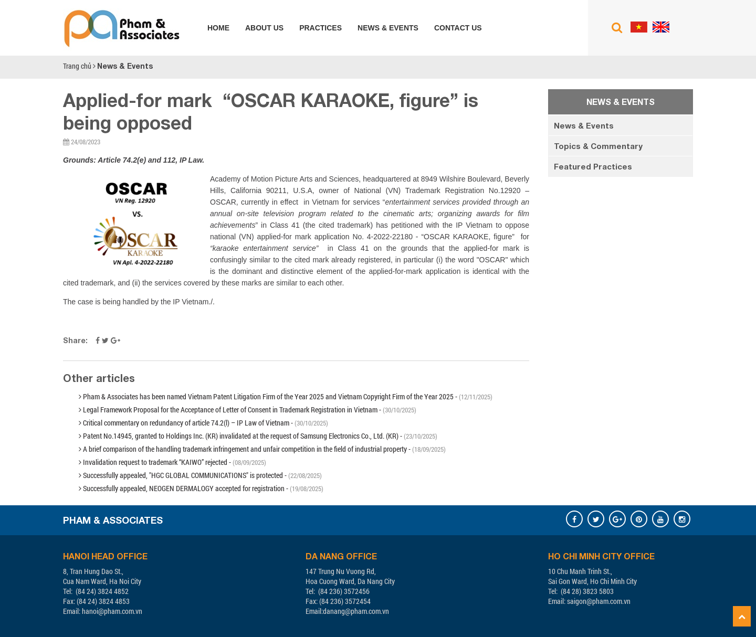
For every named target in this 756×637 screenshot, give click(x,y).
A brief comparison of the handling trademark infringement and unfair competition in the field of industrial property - (262, 449)
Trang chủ (77, 66)
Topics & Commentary (598, 146)
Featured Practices (593, 166)
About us (264, 28)
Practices (320, 28)
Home (218, 28)
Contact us (458, 28)
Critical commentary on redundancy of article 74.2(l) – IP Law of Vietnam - (203, 423)
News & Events (388, 28)
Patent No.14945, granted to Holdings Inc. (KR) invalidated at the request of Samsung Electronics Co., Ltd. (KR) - (258, 436)
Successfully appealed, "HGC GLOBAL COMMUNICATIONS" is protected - (200, 475)
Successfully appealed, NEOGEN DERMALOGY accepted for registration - (201, 488)
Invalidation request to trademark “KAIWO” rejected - (172, 462)
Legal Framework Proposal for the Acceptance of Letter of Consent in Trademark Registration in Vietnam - (247, 410)
